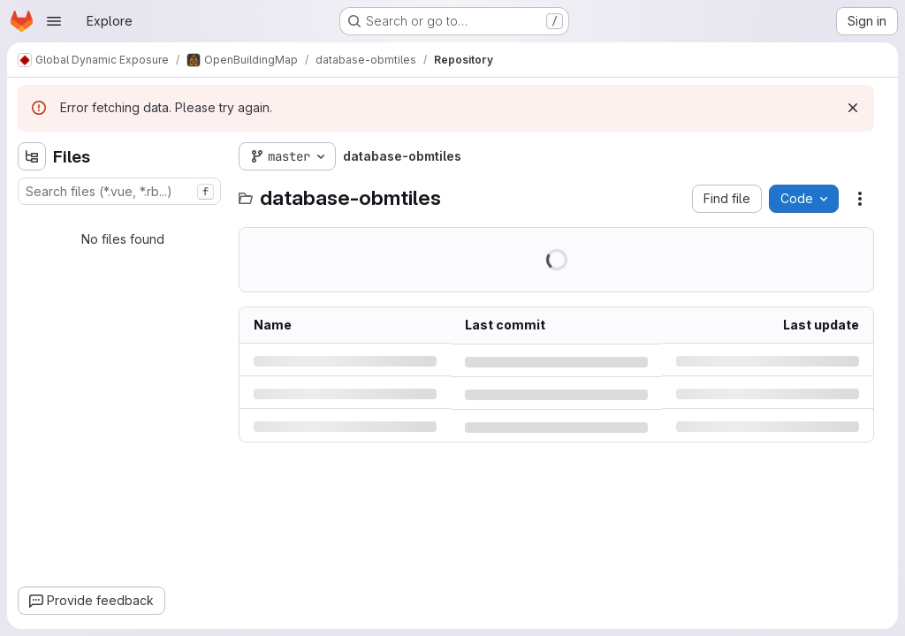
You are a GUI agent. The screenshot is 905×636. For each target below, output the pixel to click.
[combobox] (119, 191)
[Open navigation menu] (54, 21)
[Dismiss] (852, 107)
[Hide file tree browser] (32, 156)
